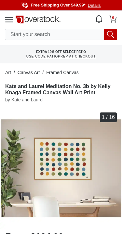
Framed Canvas (62, 72)
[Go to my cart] (113, 19)
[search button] (110, 34)
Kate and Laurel (27, 99)
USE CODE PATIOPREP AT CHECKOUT (61, 56)
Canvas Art (29, 72)
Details (94, 5)
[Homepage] (38, 19)
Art (8, 72)
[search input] (61, 34)
